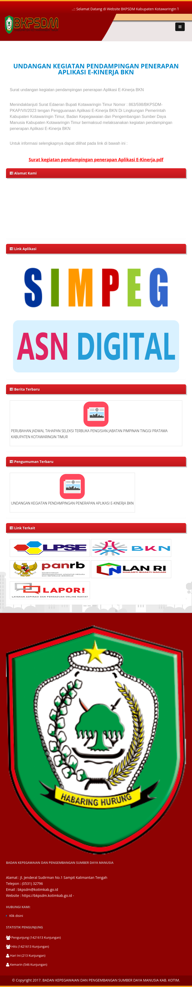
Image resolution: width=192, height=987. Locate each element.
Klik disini (16, 916)
